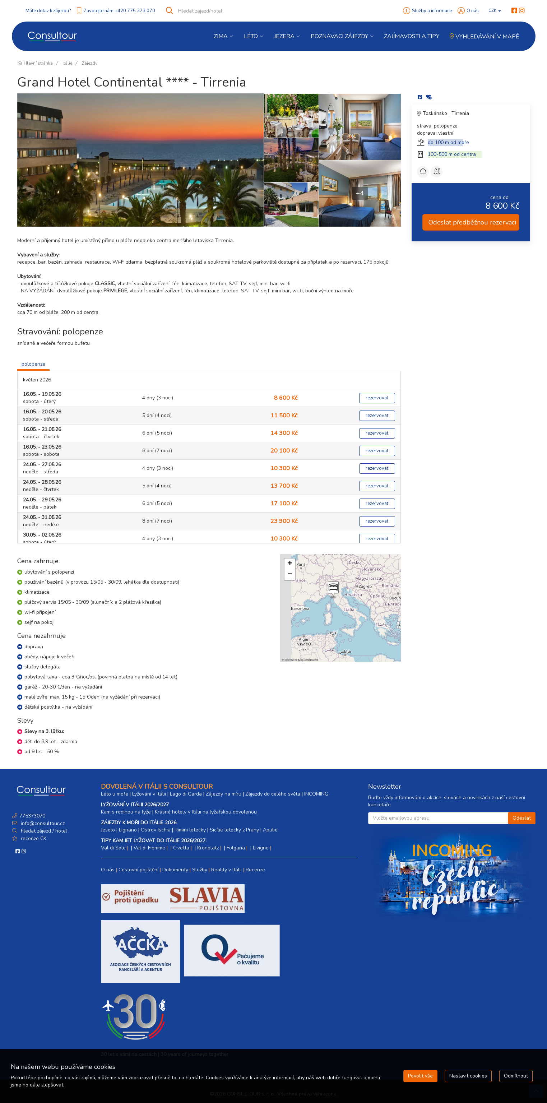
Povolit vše (420, 1075)
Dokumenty (175, 869)
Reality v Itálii (226, 869)
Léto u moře (114, 794)
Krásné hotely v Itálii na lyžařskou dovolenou (206, 811)
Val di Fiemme (149, 847)
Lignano (128, 829)
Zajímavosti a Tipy (411, 36)
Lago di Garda (186, 794)
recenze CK (33, 838)
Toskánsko (436, 113)
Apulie (270, 829)
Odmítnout (516, 1075)
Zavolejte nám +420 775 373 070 (119, 11)
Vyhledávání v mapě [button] (484, 37)
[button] (332, 590)
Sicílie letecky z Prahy (234, 829)
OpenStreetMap (293, 660)
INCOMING (316, 794)
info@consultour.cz (42, 823)
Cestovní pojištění (138, 869)
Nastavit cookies (468, 1075)
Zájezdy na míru (223, 794)
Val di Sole (113, 847)
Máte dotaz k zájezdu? (48, 11)
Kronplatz (208, 847)
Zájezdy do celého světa (272, 794)
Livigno (261, 847)
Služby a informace (432, 11)
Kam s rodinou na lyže (126, 811)
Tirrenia (460, 113)
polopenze (33, 364)
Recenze (255, 869)
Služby (199, 869)
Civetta (181, 847)
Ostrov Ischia (156, 829)
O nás (473, 11)
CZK (494, 10)
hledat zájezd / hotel (44, 831)
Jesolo (108, 829)
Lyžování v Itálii (149, 794)
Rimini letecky (190, 829)
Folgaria (236, 847)
